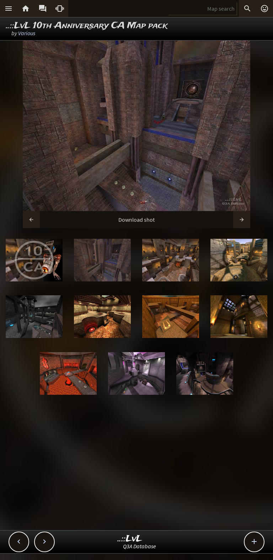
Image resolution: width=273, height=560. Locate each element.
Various (26, 33)
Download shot (136, 219)
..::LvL (130, 539)
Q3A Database (139, 546)
